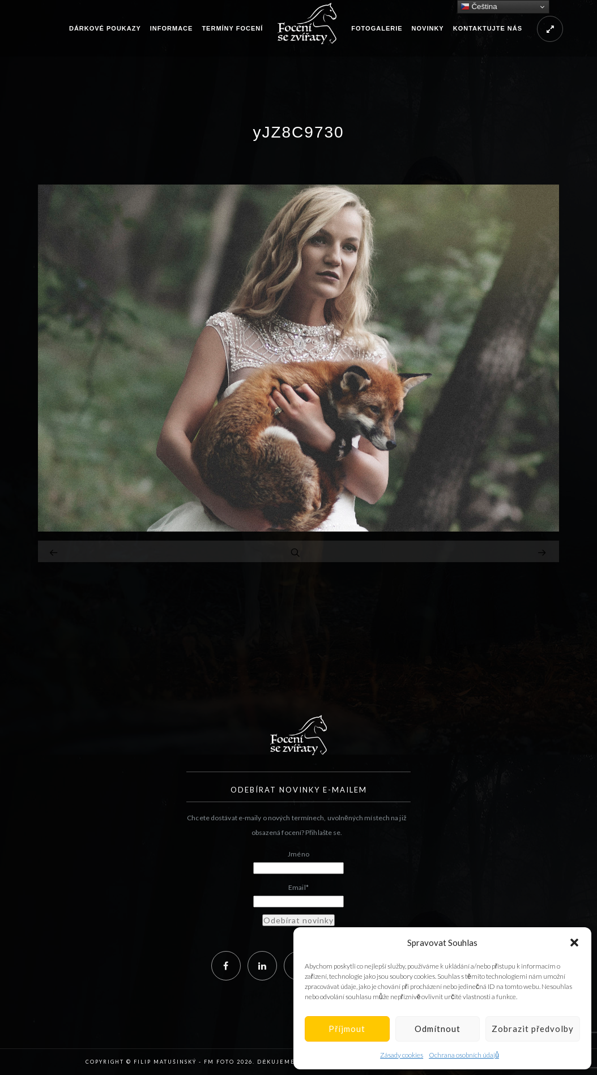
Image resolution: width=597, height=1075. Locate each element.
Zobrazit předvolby (533, 1028)
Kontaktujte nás (487, 28)
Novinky (428, 28)
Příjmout (347, 1028)
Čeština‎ (478, 6)
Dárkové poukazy (105, 28)
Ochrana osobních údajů (464, 1055)
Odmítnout (437, 1028)
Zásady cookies (401, 1055)
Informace (171, 28)
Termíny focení (232, 28)
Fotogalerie (376, 28)
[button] (574, 942)
